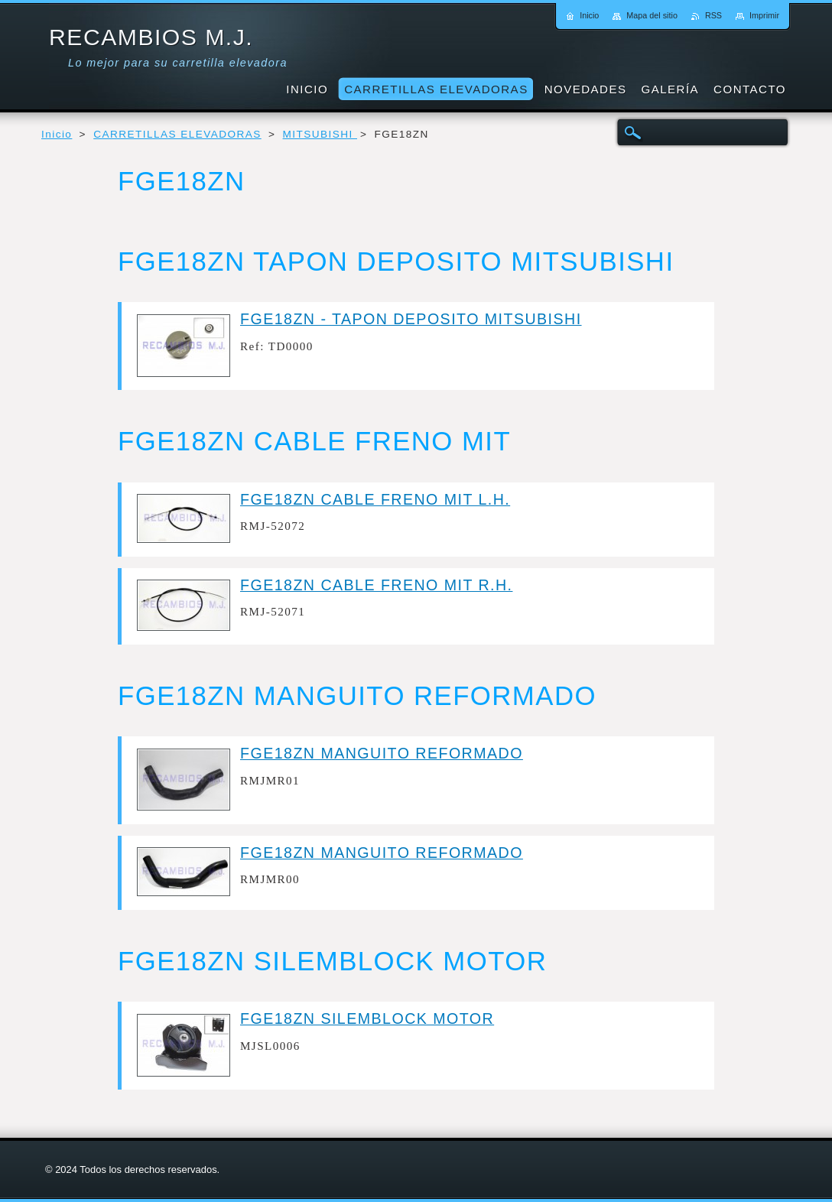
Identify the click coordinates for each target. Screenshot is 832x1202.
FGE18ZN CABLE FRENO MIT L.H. (375, 499)
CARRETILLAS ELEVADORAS (177, 134)
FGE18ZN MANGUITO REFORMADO (381, 753)
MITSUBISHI (320, 134)
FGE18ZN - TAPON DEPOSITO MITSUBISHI (411, 318)
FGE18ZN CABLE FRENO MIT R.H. (376, 585)
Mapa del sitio (652, 15)
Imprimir (764, 15)
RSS (713, 15)
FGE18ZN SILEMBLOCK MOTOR (367, 1018)
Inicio (56, 134)
